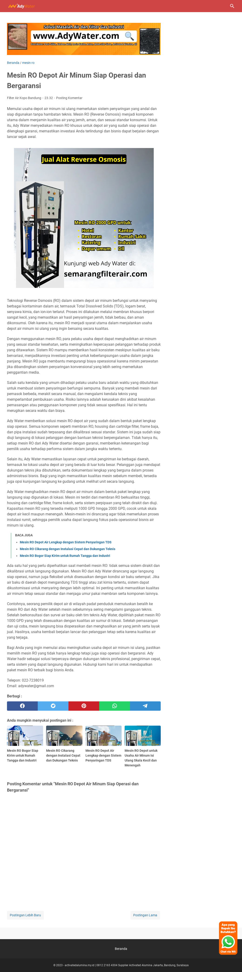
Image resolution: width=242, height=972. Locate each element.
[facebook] (22, 706)
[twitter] (53, 706)
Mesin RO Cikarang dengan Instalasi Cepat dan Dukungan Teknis (67, 549)
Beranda (121, 949)
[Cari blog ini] (232, 6)
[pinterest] (83, 706)
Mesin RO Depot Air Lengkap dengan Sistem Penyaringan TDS (66, 542)
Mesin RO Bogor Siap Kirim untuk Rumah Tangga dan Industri (65, 556)
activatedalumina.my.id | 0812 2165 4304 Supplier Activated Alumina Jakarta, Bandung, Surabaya (127, 965)
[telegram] (145, 706)
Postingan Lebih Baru (25, 915)
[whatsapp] (114, 706)
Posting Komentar (69, 98)
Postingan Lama (145, 915)
